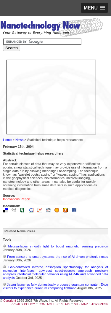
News (19, 140)
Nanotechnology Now (51, 28)
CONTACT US (47, 304)
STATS (65, 304)
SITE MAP (81, 304)
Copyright (9, 300)
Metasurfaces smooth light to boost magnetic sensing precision (58, 246)
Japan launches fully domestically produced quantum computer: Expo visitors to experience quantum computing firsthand (55, 286)
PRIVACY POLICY (23, 304)
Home (7, 140)
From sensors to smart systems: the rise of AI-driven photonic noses (57, 256)
